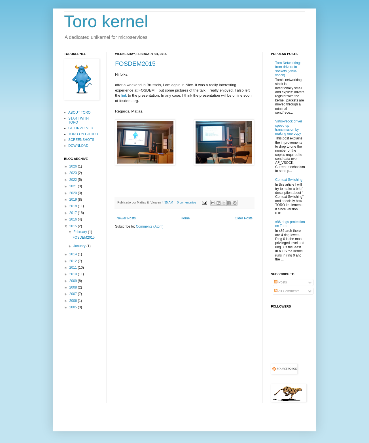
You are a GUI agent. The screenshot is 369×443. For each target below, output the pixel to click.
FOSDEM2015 (135, 63)
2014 (73, 254)
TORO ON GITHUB (83, 134)
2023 (73, 173)
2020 (73, 193)
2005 (73, 307)
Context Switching (288, 180)
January (79, 246)
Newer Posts (126, 218)
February (80, 232)
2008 (73, 287)
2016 (73, 219)
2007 (73, 294)
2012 (73, 261)
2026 (73, 166)
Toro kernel (106, 21)
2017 (73, 213)
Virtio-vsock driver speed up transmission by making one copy (288, 127)
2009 (73, 281)
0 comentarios (186, 202)
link (124, 95)
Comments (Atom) (149, 226)
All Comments (286, 291)
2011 (73, 268)
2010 (73, 274)
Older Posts (244, 218)
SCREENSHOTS (81, 140)
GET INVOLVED (80, 128)
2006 (73, 301)
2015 (73, 226)
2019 (73, 200)
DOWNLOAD (78, 146)
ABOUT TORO (79, 113)
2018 (73, 206)
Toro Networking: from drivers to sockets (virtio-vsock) (288, 69)
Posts (280, 282)
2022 (73, 180)
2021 (73, 186)
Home (185, 218)
